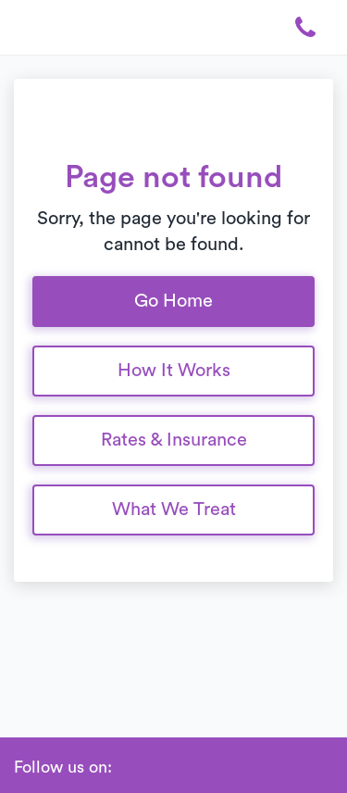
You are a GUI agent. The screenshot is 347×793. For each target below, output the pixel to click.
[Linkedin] (158, 768)
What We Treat (174, 509)
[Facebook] (130, 768)
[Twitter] (213, 768)
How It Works (174, 370)
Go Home (173, 301)
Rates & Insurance (174, 440)
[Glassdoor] (241, 768)
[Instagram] (186, 768)
